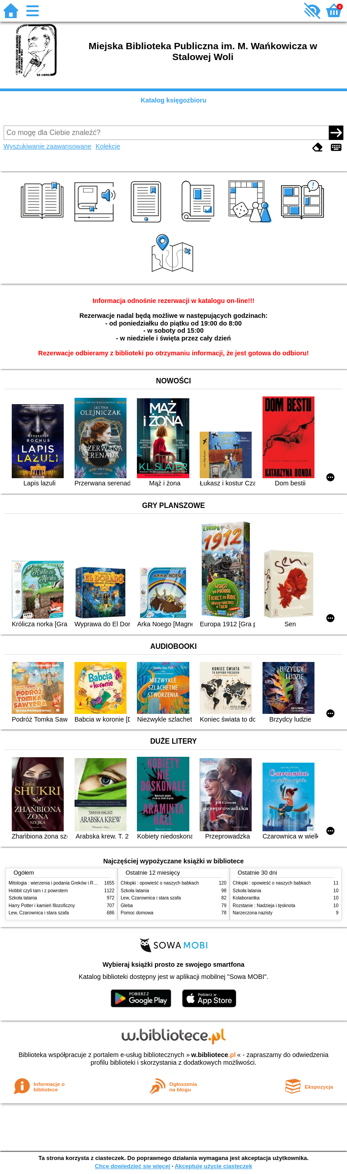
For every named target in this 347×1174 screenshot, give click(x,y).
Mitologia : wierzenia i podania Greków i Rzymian (58, 882)
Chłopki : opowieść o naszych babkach (160, 882)
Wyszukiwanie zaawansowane (47, 146)
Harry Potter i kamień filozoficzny (42, 905)
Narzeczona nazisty (252, 912)
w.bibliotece (213, 1054)
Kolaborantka (246, 897)
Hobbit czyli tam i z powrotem (38, 890)
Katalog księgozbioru (173, 100)
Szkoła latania (23, 897)
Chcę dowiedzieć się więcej (132, 1166)
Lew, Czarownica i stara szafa (39, 912)
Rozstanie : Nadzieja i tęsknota (264, 905)
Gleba (127, 905)
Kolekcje (108, 146)
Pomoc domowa (137, 912)
